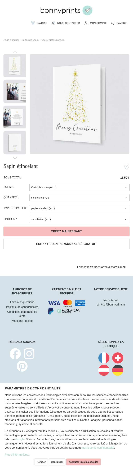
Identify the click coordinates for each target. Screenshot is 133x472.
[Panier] (119, 23)
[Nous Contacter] (65, 23)
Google (19, 439)
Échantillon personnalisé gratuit (66, 243)
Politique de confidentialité (22, 306)
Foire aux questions (22, 302)
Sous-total (12, 177)
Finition (9, 219)
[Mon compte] (95, 23)
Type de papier (15, 208)
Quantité (10, 197)
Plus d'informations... (17, 454)
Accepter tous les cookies (84, 462)
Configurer (57, 462)
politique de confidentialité (98, 447)
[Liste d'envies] (39, 23)
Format (9, 186)
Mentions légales (22, 320)
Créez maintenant (66, 231)
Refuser (41, 462)
